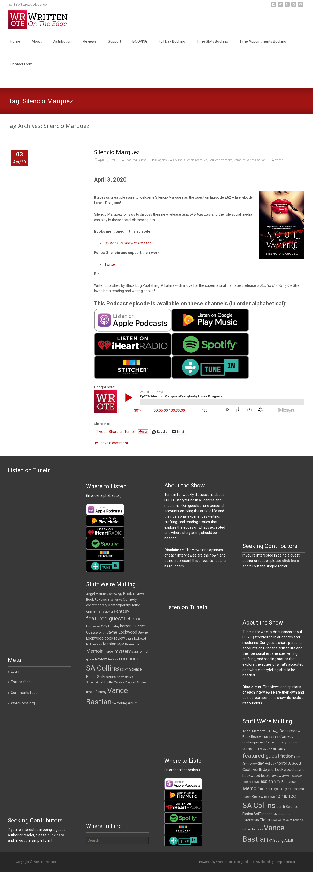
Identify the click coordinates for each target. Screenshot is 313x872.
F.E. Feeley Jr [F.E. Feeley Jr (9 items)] (104, 611)
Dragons (161, 160)
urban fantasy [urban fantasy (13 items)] (96, 692)
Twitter (110, 264)
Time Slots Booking (212, 41)
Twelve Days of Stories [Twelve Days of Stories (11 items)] (130, 682)
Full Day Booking (172, 41)
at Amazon (128, 243)
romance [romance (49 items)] (129, 659)
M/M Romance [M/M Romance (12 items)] (128, 644)
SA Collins (175, 160)
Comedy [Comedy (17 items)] (130, 599)
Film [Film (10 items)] (141, 619)
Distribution (62, 41)
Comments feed (24, 692)
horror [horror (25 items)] (125, 625)
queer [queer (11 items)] (90, 659)
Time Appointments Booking (262, 41)
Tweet (101, 432)
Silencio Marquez (116, 152)
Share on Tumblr (122, 432)
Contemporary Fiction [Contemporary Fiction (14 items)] (124, 605)
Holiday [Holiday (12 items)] (113, 626)
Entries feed (21, 682)
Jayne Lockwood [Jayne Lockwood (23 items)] (121, 632)
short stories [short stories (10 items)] (125, 677)
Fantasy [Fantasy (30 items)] (121, 611)
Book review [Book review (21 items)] (133, 593)
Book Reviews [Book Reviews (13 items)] (96, 600)
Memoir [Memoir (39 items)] (94, 651)
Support (114, 41)
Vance (279, 160)
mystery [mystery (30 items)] (123, 651)
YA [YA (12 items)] (114, 703)
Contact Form (21, 64)
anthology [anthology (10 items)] (115, 594)
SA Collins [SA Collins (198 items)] (102, 668)
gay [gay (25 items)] (104, 625)
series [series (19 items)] (111, 676)
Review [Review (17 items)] (101, 659)
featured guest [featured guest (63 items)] (104, 618)
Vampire (239, 160)
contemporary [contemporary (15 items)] (96, 605)
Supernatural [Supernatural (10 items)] (94, 682)
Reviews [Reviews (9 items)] (113, 659)
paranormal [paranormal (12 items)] (139, 651)
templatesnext (285, 862)
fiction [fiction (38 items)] (130, 619)
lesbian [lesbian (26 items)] (109, 644)
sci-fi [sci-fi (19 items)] (124, 669)
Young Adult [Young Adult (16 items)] (127, 703)
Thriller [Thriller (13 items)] (109, 682)
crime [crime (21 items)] (91, 611)
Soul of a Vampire (220, 160)
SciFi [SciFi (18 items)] (101, 677)
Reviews (90, 41)
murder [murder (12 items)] (109, 651)
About (37, 41)
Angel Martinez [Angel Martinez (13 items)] (97, 594)
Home (15, 41)
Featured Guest (135, 160)
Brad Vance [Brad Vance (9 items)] (115, 600)
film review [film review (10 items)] (93, 626)
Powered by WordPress (216, 862)
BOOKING (139, 41)
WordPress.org (23, 703)
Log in (15, 671)
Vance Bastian (256, 160)
